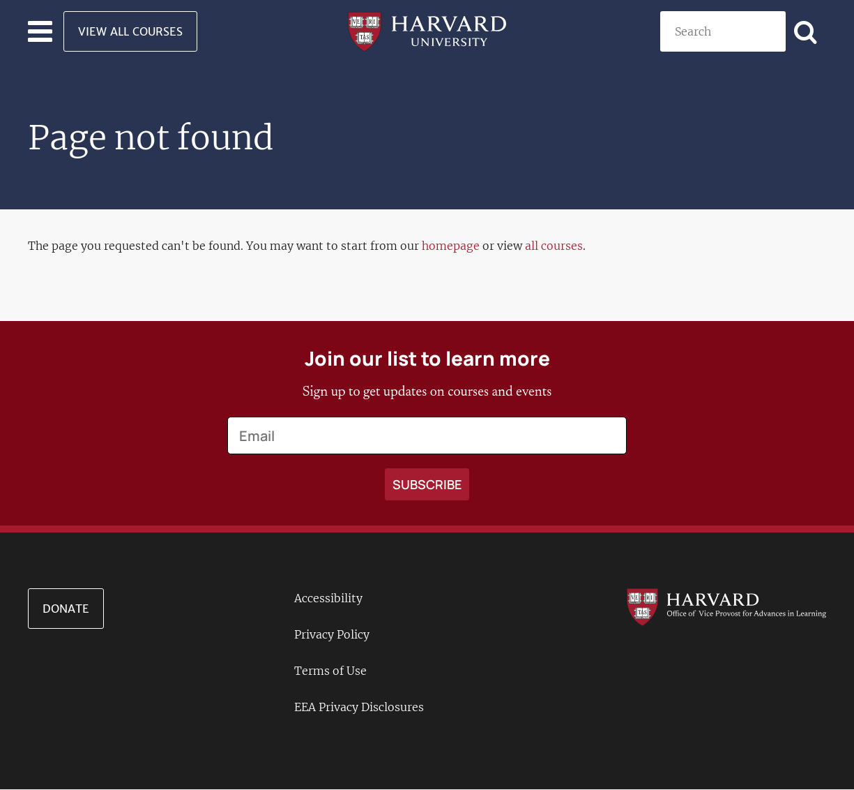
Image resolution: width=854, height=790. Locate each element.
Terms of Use (330, 671)
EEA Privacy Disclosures (359, 707)
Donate (66, 609)
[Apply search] (806, 31)
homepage (451, 246)
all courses (554, 246)
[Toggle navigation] (40, 31)
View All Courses (130, 31)
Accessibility (328, 598)
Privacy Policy (331, 634)
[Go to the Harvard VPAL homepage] (726, 606)
